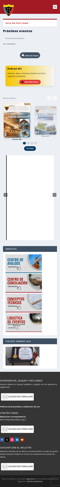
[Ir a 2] (28, 143)
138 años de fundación (34, 481)
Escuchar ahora (30, 82)
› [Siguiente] (54, 98)
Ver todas (30, 148)
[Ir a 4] (35, 143)
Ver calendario (9, 44)
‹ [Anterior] (49, 98)
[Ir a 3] (31, 143)
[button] (54, 195)
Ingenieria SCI (31, 479)
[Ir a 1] (24, 143)
